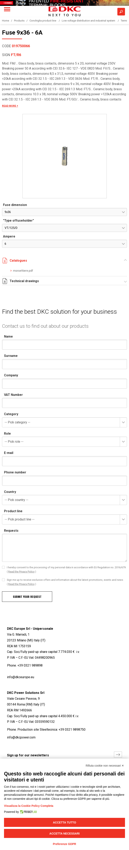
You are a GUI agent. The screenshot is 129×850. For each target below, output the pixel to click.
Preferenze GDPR (64, 844)
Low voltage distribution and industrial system (89, 20)
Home (5, 20)
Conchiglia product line (43, 20)
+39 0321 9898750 (72, 729)
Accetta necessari (64, 833)
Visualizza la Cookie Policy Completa (28, 805)
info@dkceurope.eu (20, 677)
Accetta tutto (64, 822)
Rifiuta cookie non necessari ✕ (105, 765)
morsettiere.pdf (23, 270)
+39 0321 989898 (30, 665)
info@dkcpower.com (21, 737)
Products (19, 20)
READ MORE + (10, 105)
